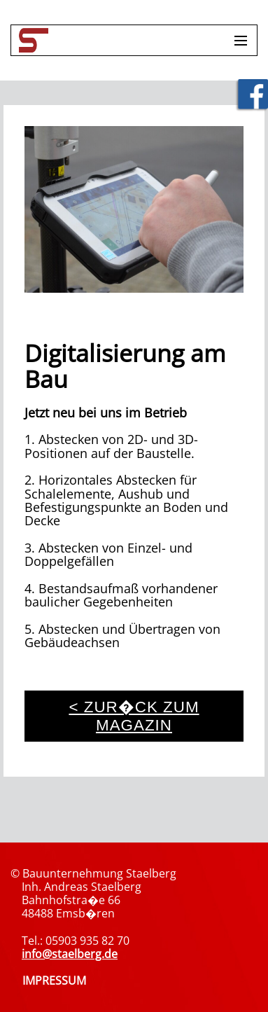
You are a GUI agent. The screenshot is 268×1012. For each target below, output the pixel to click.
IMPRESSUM (54, 980)
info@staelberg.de (70, 954)
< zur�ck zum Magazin (134, 716)
